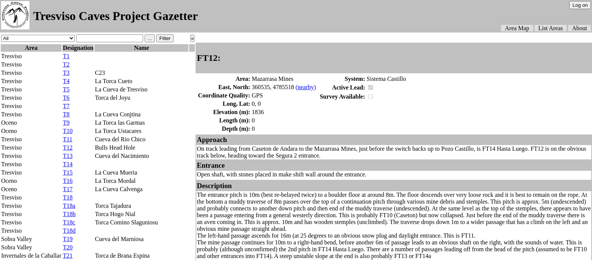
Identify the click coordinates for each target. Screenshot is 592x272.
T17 (67, 189)
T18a (69, 205)
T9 (66, 122)
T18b (69, 214)
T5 (66, 89)
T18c (69, 222)
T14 (67, 164)
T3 (66, 73)
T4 (66, 81)
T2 (66, 64)
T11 (67, 139)
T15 (67, 172)
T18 (67, 197)
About (579, 28)
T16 (67, 181)
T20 (67, 247)
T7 (66, 106)
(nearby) (306, 87)
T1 (66, 56)
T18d (69, 230)
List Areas (550, 28)
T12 (67, 147)
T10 (67, 131)
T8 (66, 114)
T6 (66, 97)
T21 (67, 255)
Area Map (517, 28)
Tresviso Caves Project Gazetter (115, 16)
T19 (67, 239)
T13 (67, 156)
